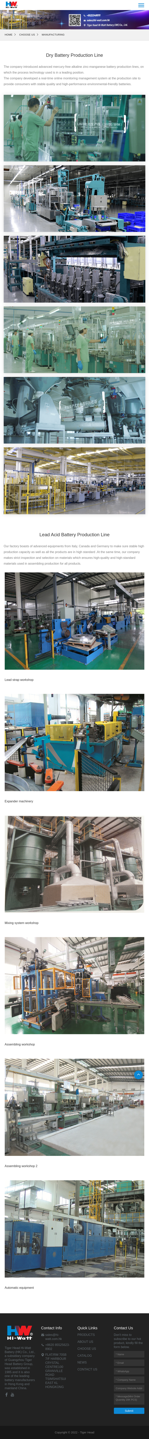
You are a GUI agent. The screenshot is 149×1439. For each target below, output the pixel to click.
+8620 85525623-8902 (57, 1347)
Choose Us (27, 34)
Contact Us (87, 1369)
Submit (129, 1410)
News (82, 1362)
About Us (85, 1341)
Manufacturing (53, 34)
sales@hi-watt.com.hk (53, 1337)
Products (86, 1334)
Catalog (84, 1355)
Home (8, 34)
